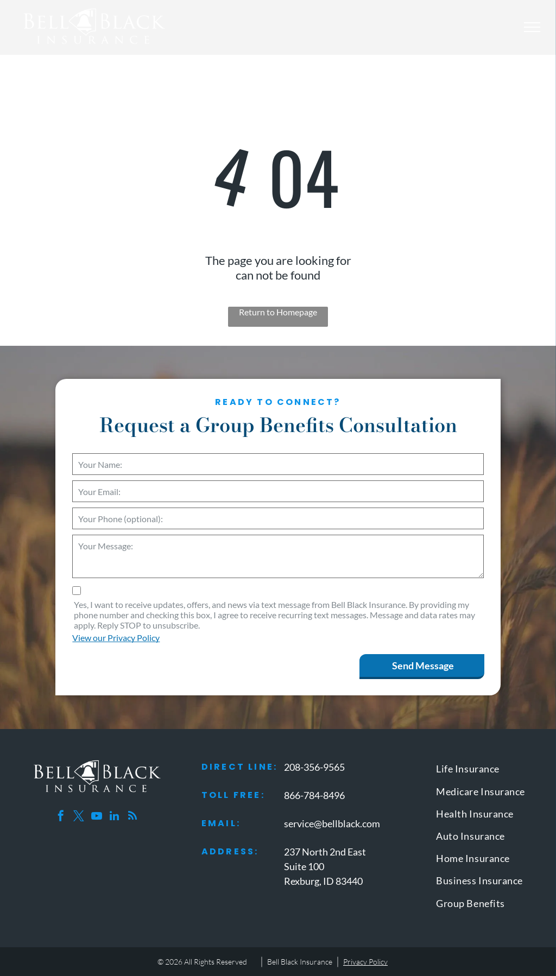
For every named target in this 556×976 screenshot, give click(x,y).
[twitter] (79, 817)
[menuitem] (486, 771)
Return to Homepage (278, 312)
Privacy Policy (365, 961)
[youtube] (97, 817)
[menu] (532, 27)
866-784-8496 (314, 795)
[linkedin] (114, 817)
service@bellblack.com (332, 823)
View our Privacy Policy (116, 637)
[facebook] (61, 817)
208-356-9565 (314, 767)
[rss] (132, 817)
